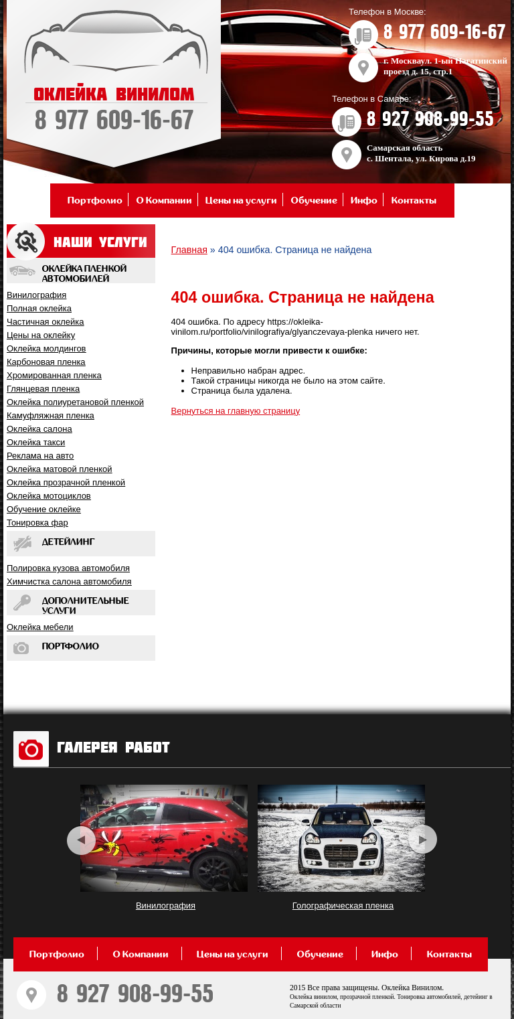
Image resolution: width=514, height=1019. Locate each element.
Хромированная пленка (54, 375)
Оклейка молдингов (46, 348)
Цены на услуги (241, 200)
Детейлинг (68, 542)
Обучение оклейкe (44, 509)
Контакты (414, 200)
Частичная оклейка (45, 322)
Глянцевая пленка (43, 389)
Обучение (314, 200)
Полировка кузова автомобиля (68, 568)
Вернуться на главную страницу (236, 411)
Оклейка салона (39, 429)
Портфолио (95, 200)
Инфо (364, 200)
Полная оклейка (39, 308)
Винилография (36, 295)
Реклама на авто (40, 456)
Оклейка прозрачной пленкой (66, 482)
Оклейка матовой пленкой (59, 469)
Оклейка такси (36, 442)
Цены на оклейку (41, 335)
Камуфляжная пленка (50, 415)
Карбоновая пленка (46, 362)
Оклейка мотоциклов (49, 496)
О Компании (164, 200)
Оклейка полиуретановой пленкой (75, 402)
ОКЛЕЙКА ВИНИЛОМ (113, 110)
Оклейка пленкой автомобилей (84, 274)
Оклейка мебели (40, 627)
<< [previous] (81, 840)
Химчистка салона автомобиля (69, 581)
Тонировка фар (37, 523)
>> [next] (422, 840)
